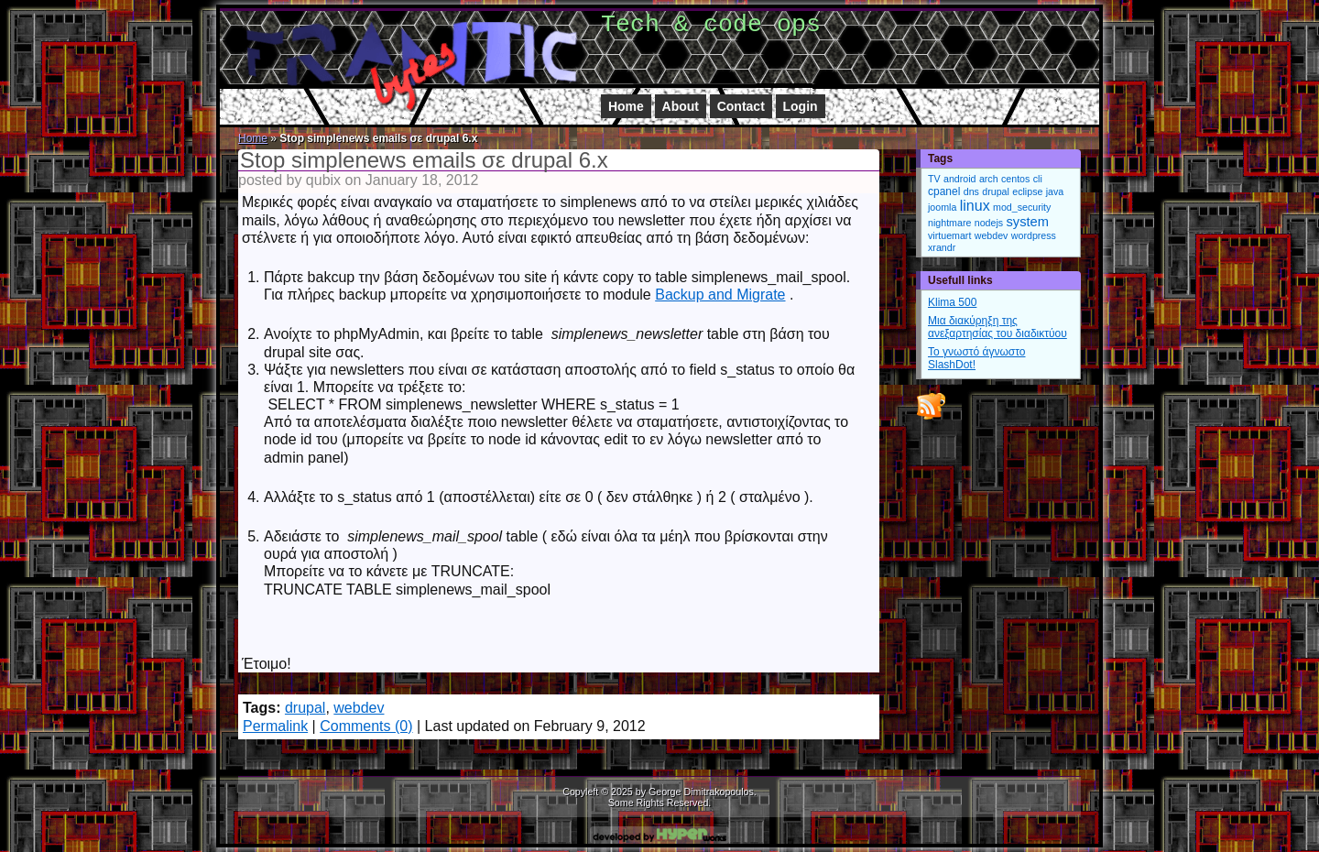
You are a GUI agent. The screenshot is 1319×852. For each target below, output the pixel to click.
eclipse (1027, 191)
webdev (358, 707)
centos (1015, 178)
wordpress (1033, 235)
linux (975, 205)
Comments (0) (366, 726)
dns (971, 191)
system (1027, 221)
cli (1037, 178)
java (1055, 191)
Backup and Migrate (720, 294)
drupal (305, 707)
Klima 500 (952, 302)
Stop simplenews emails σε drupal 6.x (424, 159)
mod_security (1022, 207)
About (680, 106)
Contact (741, 106)
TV (934, 178)
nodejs (989, 222)
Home (626, 106)
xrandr (941, 247)
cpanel (944, 191)
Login (800, 106)
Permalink (275, 726)
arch (988, 178)
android (959, 178)
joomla (942, 207)
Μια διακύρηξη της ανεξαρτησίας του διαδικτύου (997, 327)
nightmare (949, 222)
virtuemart (949, 235)
